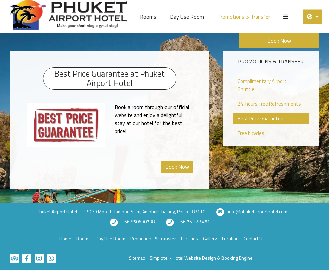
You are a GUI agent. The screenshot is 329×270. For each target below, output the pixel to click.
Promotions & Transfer (243, 17)
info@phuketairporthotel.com (257, 211)
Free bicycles (251, 133)
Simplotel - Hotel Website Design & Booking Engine (201, 257)
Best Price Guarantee (260, 118)
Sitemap (137, 257)
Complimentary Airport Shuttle (262, 85)
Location (230, 238)
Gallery (210, 238)
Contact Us (254, 238)
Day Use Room (187, 17)
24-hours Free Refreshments (269, 104)
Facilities (189, 238)
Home (65, 238)
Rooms (148, 17)
